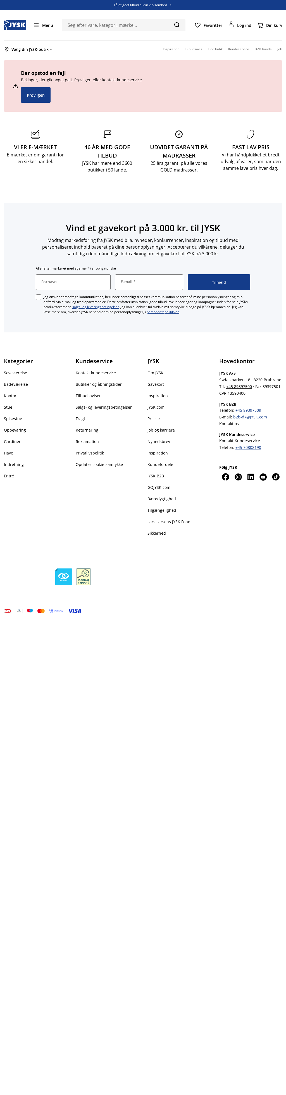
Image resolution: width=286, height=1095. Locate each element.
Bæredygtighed (161, 498)
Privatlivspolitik (90, 453)
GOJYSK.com (158, 487)
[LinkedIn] (250, 477)
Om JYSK (155, 372)
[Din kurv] (269, 25)
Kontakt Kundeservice (239, 440)
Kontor (10, 395)
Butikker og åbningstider (99, 384)
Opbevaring (15, 430)
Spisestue (13, 418)
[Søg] (176, 24)
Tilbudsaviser (88, 395)
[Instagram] (238, 477)
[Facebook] (225, 477)
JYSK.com (156, 407)
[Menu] (43, 25)
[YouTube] (263, 477)
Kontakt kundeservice (96, 372)
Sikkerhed (156, 533)
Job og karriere (161, 430)
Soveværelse (15, 372)
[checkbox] (38, 297)
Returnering (87, 430)
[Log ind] (239, 25)
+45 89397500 (239, 386)
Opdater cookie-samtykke (99, 464)
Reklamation (87, 441)
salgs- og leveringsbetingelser (95, 306)
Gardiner (12, 441)
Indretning (14, 464)
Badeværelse (16, 384)
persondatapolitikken (163, 312)
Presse (153, 418)
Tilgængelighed (161, 510)
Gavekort (155, 384)
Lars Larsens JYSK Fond (168, 521)
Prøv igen (36, 95)
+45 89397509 (248, 410)
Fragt (80, 418)
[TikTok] (276, 477)
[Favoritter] (208, 25)
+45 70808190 (248, 447)
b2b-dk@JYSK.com (250, 417)
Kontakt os (229, 423)
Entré (9, 476)
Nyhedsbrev (158, 441)
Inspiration (157, 395)
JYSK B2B (155, 476)
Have (8, 453)
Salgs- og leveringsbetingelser (104, 407)
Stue (8, 407)
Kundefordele (160, 464)
